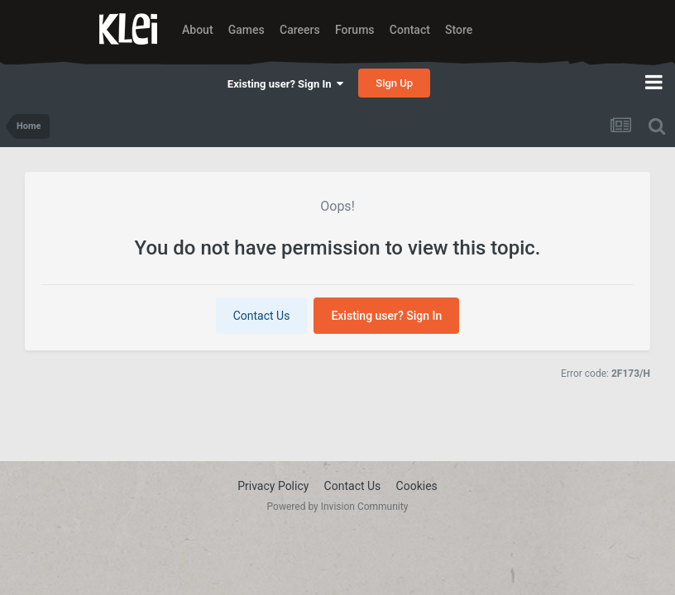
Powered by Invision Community (338, 506)
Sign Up (394, 83)
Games (246, 29)
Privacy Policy (273, 486)
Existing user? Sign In (285, 84)
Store (458, 29)
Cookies (417, 486)
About (197, 29)
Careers (300, 29)
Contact (410, 29)
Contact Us (261, 315)
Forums (355, 29)
